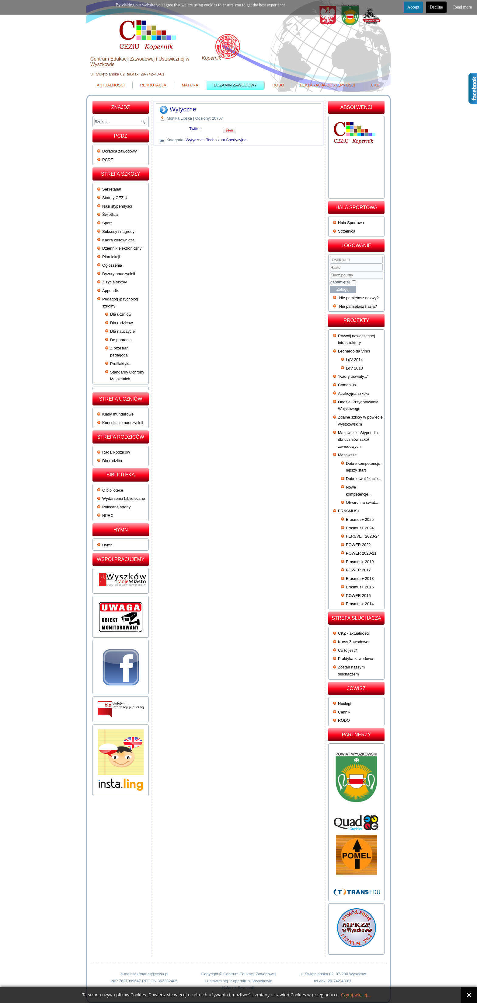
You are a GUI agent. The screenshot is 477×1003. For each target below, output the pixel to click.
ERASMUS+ (349, 511)
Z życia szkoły (114, 282)
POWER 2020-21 (361, 553)
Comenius (347, 385)
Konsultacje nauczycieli (122, 422)
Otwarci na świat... (362, 502)
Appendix (110, 290)
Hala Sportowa (351, 222)
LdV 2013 (354, 368)
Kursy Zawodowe (353, 642)
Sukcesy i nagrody (118, 231)
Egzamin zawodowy (235, 85)
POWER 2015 (358, 595)
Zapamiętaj (340, 282)
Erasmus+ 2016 (360, 587)
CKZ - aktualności (353, 633)
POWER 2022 (358, 544)
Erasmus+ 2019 (360, 561)
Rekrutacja (153, 85)
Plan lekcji (111, 256)
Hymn (107, 545)
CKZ (375, 85)
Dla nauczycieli (123, 331)
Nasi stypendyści (117, 206)
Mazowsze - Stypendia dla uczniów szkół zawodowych (358, 439)
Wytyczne (183, 109)
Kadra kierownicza (118, 240)
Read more (462, 7)
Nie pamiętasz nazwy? (359, 298)
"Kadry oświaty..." (353, 376)
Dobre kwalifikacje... (363, 478)
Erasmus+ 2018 (360, 578)
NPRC (107, 515)
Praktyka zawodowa (355, 658)
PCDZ (107, 159)
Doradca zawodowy (119, 151)
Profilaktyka (120, 363)
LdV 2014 (354, 359)
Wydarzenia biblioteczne (123, 498)
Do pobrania (121, 340)
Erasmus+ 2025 (360, 519)
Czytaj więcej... (356, 995)
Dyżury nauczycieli (118, 274)
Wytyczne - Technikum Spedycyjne (216, 140)
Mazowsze (347, 455)
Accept (413, 7)
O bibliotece (112, 490)
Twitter (195, 128)
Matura (190, 85)
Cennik (344, 712)
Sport (107, 223)
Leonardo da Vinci (354, 351)
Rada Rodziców (116, 452)
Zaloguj (343, 289)
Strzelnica (346, 231)
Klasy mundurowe (118, 414)
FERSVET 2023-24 (363, 536)
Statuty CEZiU (114, 197)
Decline (436, 7)
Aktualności (111, 85)
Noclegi (344, 703)
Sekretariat (111, 189)
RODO (278, 85)
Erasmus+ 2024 (360, 528)
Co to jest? (347, 650)
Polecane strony (116, 507)
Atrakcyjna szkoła (353, 393)
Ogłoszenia (112, 265)
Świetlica (110, 214)
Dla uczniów (120, 314)
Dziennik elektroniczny (121, 248)
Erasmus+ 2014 (360, 603)
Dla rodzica (112, 460)
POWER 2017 (358, 570)
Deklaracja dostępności (327, 85)
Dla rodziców (121, 323)
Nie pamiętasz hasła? (358, 306)
